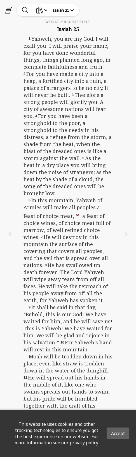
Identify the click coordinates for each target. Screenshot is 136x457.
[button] (77, 214)
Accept (118, 433)
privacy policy (84, 443)
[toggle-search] (25, 10)
